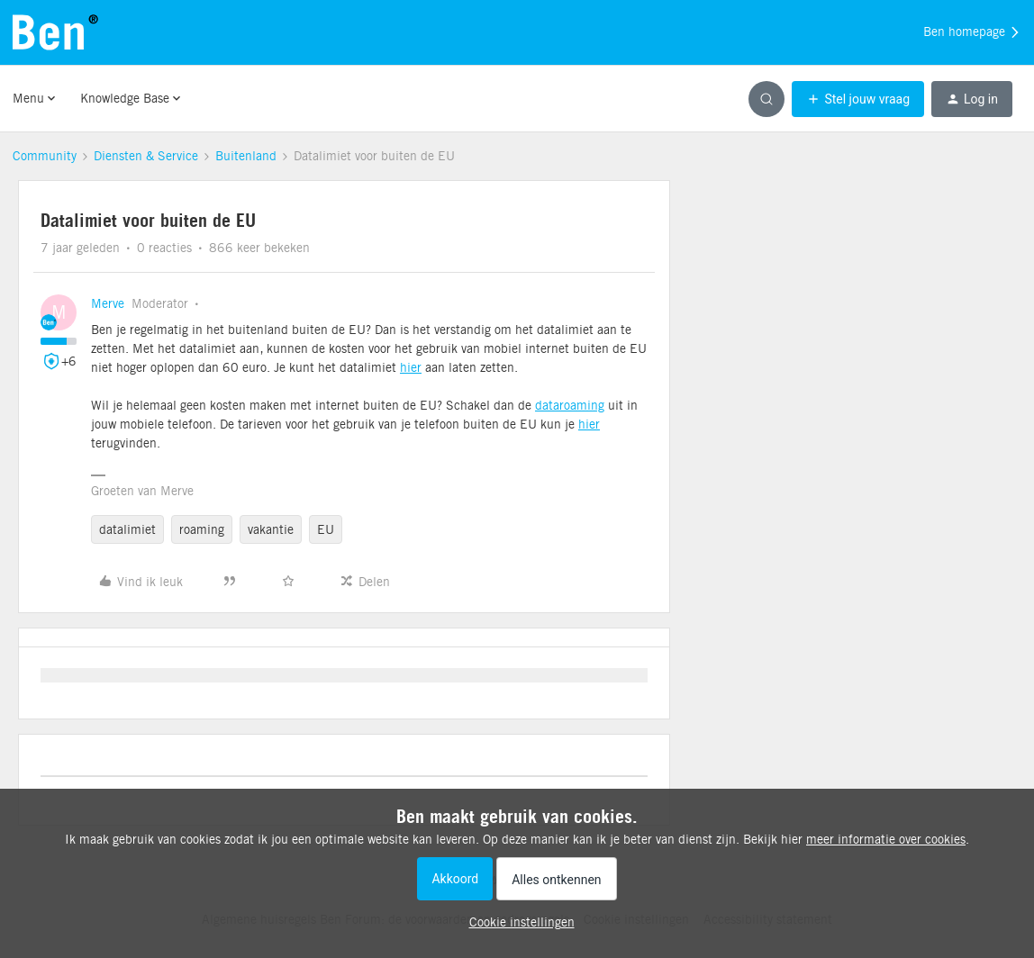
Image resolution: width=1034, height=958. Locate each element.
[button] (858, 99)
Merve (107, 303)
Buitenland (246, 156)
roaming (201, 529)
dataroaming (569, 405)
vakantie (271, 529)
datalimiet (127, 529)
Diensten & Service (146, 156)
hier (411, 367)
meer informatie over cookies (886, 839)
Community (45, 156)
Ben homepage (972, 32)
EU (325, 529)
